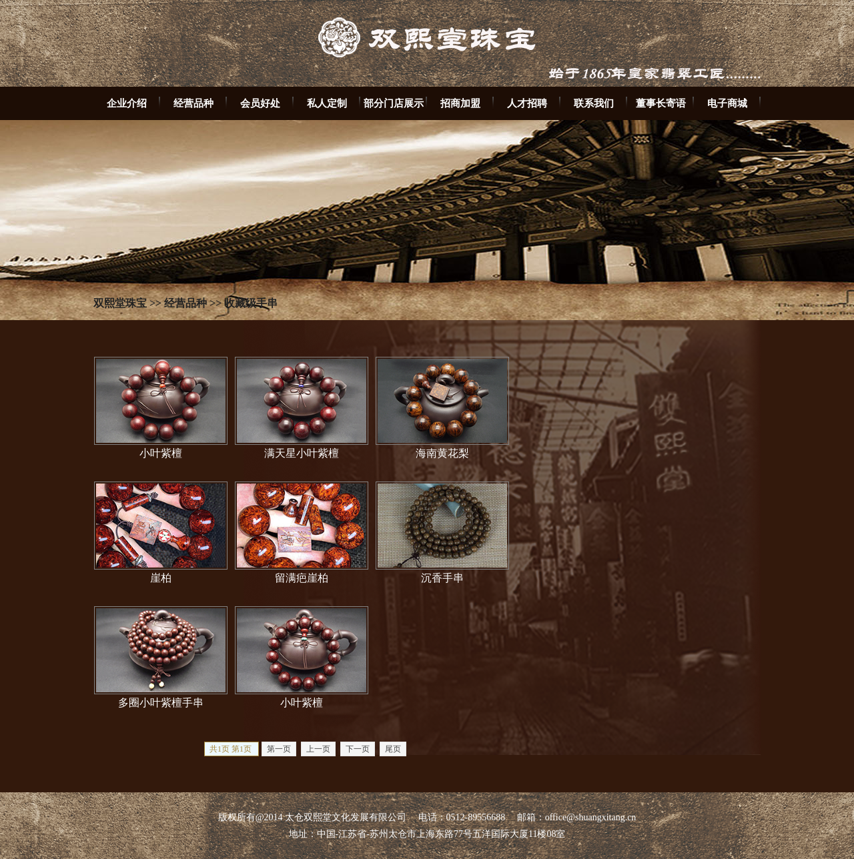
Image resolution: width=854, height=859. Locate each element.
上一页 (318, 749)
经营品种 (193, 103)
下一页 (358, 749)
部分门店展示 (394, 103)
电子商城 (727, 103)
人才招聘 (527, 103)
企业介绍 (127, 103)
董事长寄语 (661, 103)
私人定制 (327, 103)
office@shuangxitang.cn (590, 817)
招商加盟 (460, 103)
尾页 (393, 749)
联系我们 (594, 103)
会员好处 (260, 103)
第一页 (279, 749)
